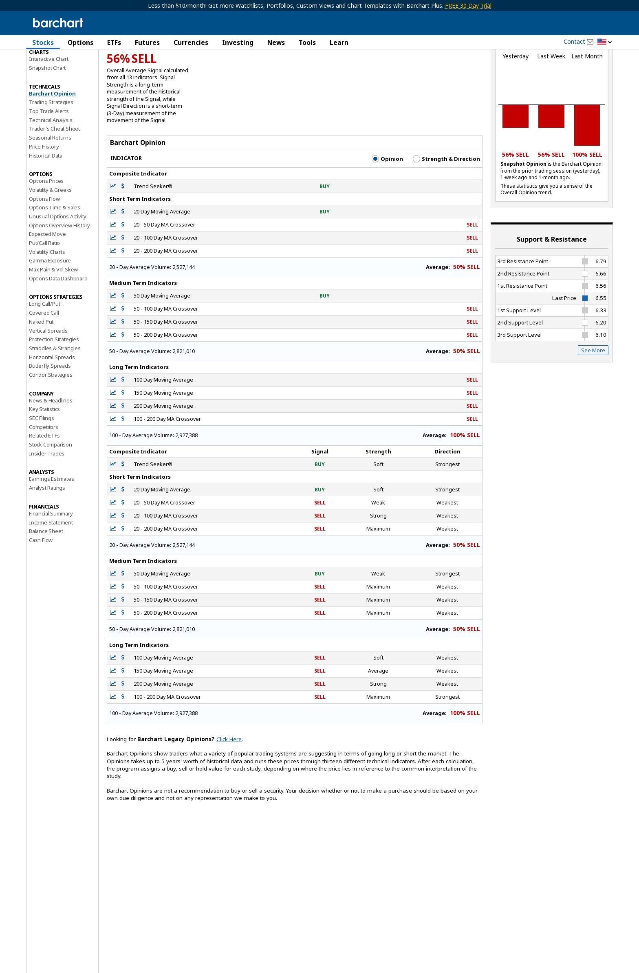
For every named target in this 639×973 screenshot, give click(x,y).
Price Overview (47, 64)
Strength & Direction (446, 198)
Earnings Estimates (51, 518)
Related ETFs (44, 475)
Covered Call (44, 352)
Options (80, 42)
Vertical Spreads (48, 370)
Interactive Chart (48, 98)
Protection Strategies (54, 378)
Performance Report (53, 73)
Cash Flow (41, 579)
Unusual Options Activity (57, 256)
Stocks (43, 42)
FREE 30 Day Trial (468, 5)
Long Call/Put (44, 343)
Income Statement (51, 562)
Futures (147, 42)
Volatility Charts (47, 291)
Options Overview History (59, 265)
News (276, 42)
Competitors (43, 466)
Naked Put (41, 361)
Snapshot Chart (47, 107)
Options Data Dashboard (58, 318)
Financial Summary (51, 553)
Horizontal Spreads (52, 396)
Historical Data (45, 195)
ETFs (114, 42)
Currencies (191, 42)
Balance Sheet (46, 570)
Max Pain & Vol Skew (53, 309)
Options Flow (44, 238)
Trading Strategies (51, 141)
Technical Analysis (50, 159)
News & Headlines (51, 440)
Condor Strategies (51, 414)
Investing (237, 42)
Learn (339, 42)
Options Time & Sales (54, 247)
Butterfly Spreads (50, 405)
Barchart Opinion (52, 133)
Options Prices (46, 220)
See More (593, 389)
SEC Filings (41, 457)
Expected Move (47, 273)
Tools (307, 42)
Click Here (229, 778)
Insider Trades (46, 493)
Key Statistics (44, 448)
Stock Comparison (50, 484)
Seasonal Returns (50, 177)
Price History (44, 186)
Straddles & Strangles (55, 387)
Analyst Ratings (47, 527)
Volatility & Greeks (50, 229)
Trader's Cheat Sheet (54, 168)
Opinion (387, 198)
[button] (605, 42)
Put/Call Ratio (44, 282)
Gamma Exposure (50, 300)
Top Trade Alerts (49, 150)
